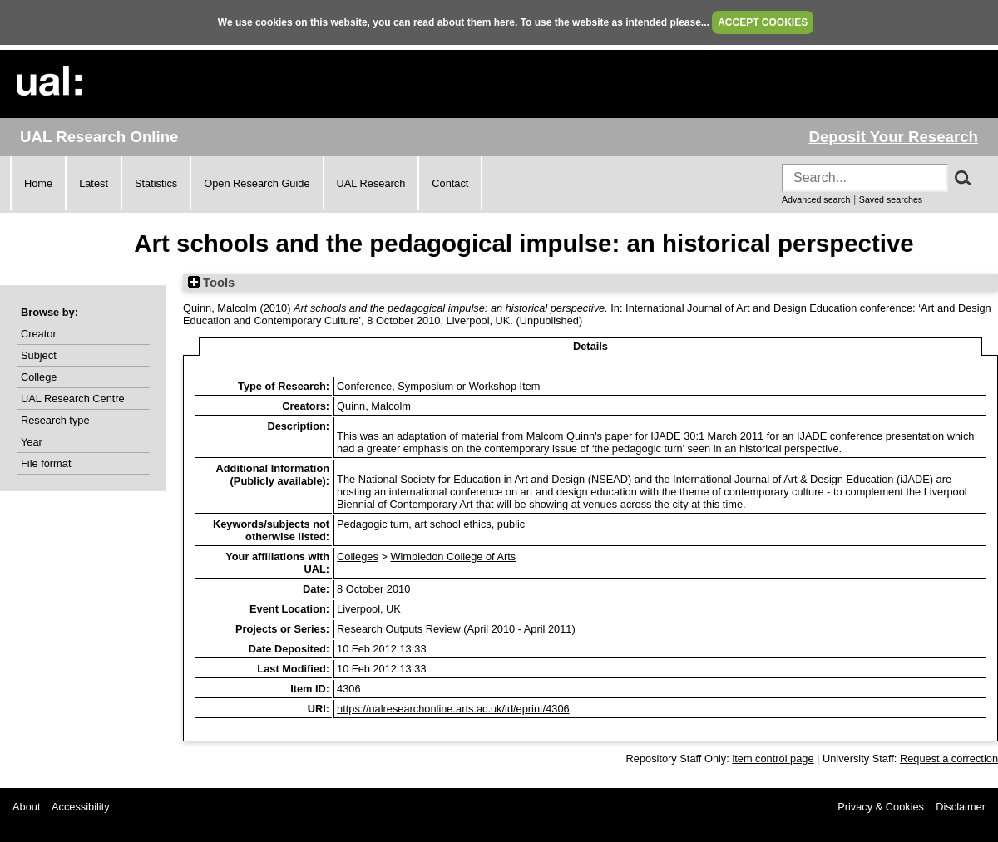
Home (38, 183)
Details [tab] (590, 346)
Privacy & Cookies (880, 806)
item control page (772, 758)
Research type (55, 420)
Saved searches (890, 199)
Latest (93, 183)
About (26, 806)
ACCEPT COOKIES (763, 22)
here (504, 22)
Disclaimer (961, 806)
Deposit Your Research (893, 136)
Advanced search (816, 199)
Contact (450, 183)
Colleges (357, 556)
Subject (39, 355)
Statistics (156, 183)
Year (31, 442)
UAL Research (371, 183)
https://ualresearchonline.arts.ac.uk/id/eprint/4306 (453, 708)
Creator (39, 333)
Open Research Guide (256, 183)
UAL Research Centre (73, 398)
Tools (211, 282)
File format (46, 463)
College (39, 377)
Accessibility (81, 806)
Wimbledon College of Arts (453, 556)
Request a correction (949, 758)
